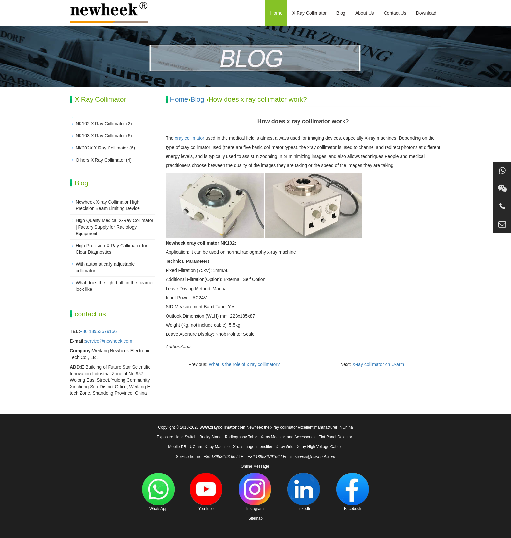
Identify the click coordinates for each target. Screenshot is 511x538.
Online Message (255, 466)
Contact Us (395, 13)
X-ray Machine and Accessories (288, 437)
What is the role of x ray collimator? (244, 364)
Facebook (352, 492)
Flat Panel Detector (335, 437)
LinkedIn (303, 492)
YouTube (206, 492)
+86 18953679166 (98, 331)
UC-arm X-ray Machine (210, 447)
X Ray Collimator (309, 13)
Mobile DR (177, 447)
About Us (364, 13)
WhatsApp (158, 492)
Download (426, 13)
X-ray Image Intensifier (252, 447)
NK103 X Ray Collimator (100, 135)
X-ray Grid (285, 447)
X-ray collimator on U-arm (378, 364)
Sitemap (255, 518)
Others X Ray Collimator (100, 160)
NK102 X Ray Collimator (100, 123)
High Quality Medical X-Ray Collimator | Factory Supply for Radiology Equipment (114, 227)
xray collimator (189, 138)
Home (276, 13)
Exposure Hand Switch (176, 437)
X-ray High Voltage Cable (319, 447)
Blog (340, 13)
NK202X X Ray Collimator (102, 147)
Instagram (255, 492)
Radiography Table (241, 437)
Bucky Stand (210, 437)
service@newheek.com (108, 341)
